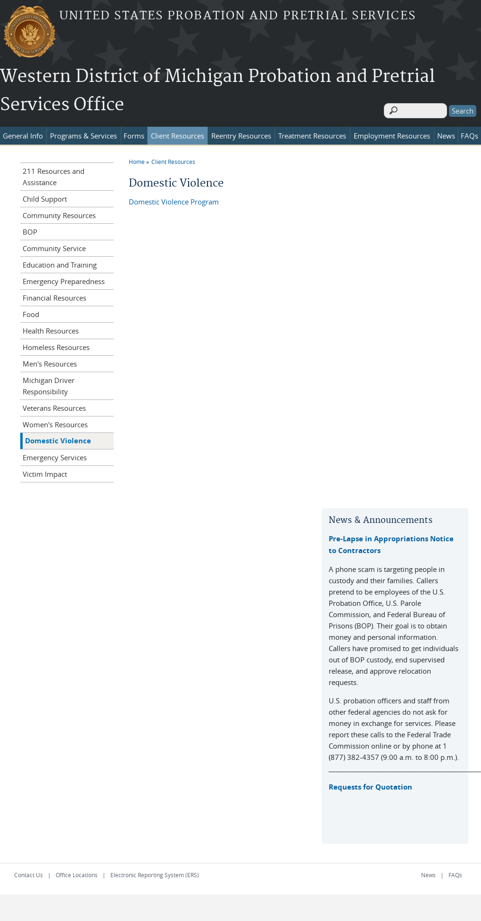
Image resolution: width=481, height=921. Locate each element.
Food (31, 311)
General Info (23, 133)
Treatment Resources (312, 133)
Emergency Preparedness (64, 278)
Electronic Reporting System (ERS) (154, 872)
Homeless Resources (56, 344)
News (446, 133)
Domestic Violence (58, 438)
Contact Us (28, 872)
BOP (30, 229)
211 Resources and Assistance (53, 173)
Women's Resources (55, 421)
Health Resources (51, 328)
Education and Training (60, 262)
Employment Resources (392, 133)
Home (137, 159)
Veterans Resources (54, 405)
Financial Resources (54, 295)
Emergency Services (55, 454)
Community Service (54, 245)
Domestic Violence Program (174, 199)
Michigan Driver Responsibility (49, 383)
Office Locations (77, 872)
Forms (134, 133)
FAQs (469, 133)
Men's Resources (50, 361)
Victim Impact (45, 471)
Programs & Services (83, 133)
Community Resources (59, 212)
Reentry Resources (241, 133)
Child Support (45, 196)
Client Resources (177, 133)
